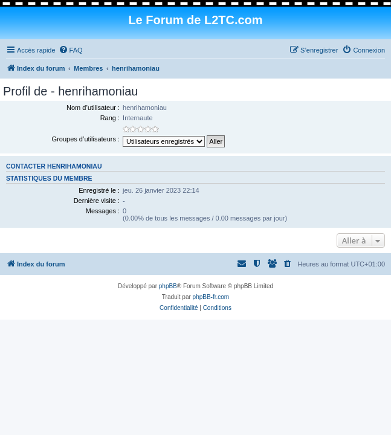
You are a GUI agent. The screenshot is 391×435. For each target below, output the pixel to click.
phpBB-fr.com (211, 297)
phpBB (168, 286)
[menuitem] (71, 50)
